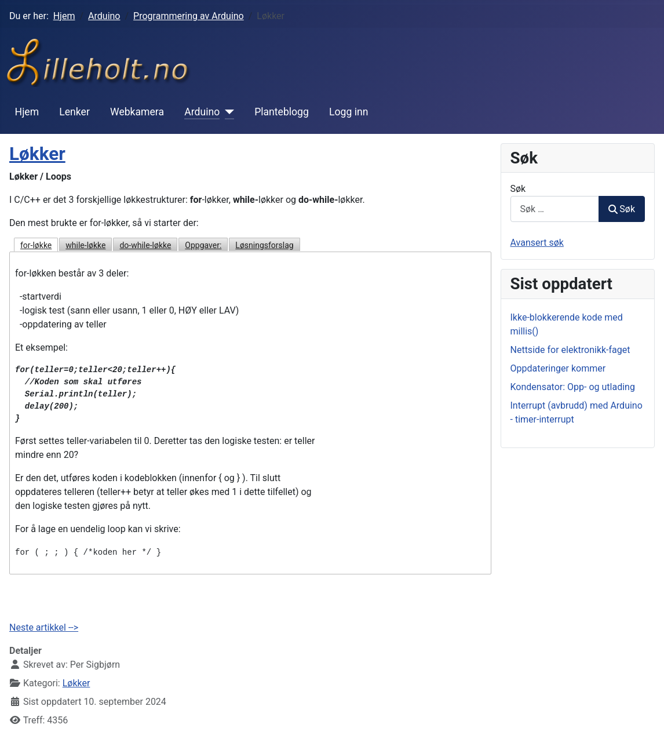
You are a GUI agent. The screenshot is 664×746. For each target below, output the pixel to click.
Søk (518, 188)
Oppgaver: (203, 245)
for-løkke (36, 245)
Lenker (74, 112)
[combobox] (555, 209)
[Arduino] (227, 111)
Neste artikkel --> (43, 627)
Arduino (202, 112)
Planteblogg (281, 112)
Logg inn (348, 112)
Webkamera (137, 112)
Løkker (37, 154)
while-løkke (85, 245)
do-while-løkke (145, 245)
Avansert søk (537, 242)
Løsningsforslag (264, 245)
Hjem (27, 112)
